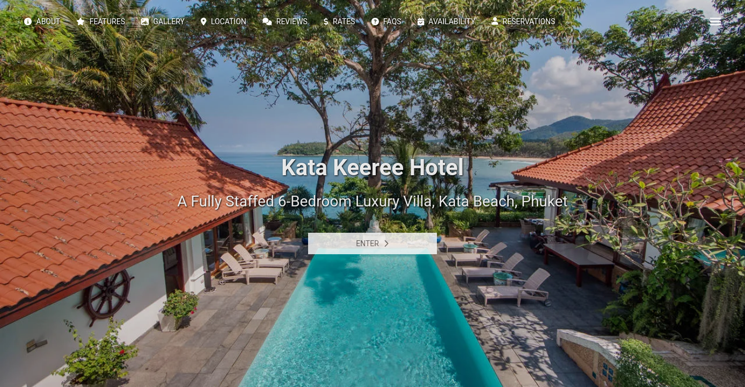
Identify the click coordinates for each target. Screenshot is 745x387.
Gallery (163, 21)
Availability (447, 21)
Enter (372, 243)
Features (100, 21)
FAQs (386, 21)
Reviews (285, 21)
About (42, 21)
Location (223, 21)
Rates (339, 21)
